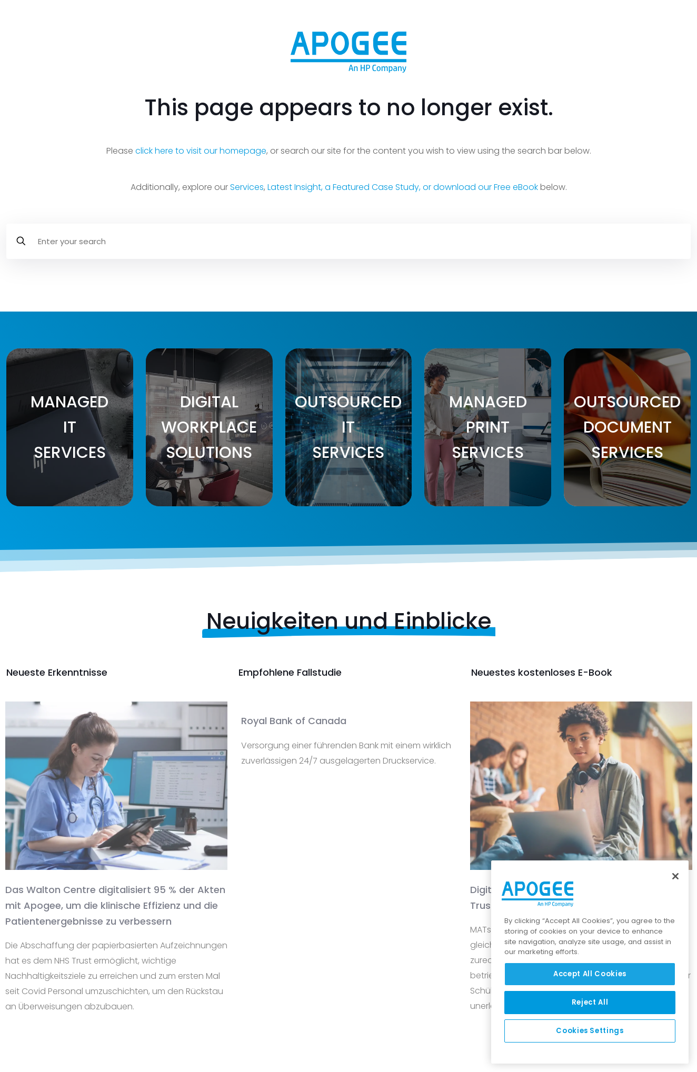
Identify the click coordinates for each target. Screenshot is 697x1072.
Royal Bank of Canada (293, 720)
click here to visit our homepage (200, 151)
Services (247, 187)
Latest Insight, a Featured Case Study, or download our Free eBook (402, 187)
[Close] (675, 876)
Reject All (590, 1002)
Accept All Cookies (589, 974)
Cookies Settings (590, 1031)
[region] (590, 962)
